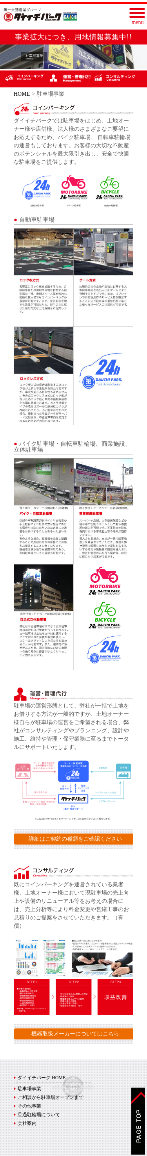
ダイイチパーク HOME (41, 1077)
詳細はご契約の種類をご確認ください (75, 839)
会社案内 (27, 1123)
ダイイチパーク (40, 15)
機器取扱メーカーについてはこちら (75, 1034)
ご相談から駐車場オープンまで (50, 1097)
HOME (22, 94)
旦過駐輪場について (39, 1114)
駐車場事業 (29, 1088)
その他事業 (29, 1106)
